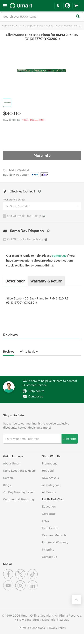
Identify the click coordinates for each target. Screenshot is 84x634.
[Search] (77, 16)
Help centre (36, 391)
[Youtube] (9, 589)
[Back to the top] (76, 599)
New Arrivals (50, 477)
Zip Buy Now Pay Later (18, 492)
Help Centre (50, 528)
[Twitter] (21, 578)
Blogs (7, 485)
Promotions (49, 463)
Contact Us (49, 556)
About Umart (11, 463)
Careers (8, 477)
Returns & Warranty (55, 542)
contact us (59, 255)
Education (49, 506)
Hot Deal (48, 470)
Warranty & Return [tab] (46, 280)
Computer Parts (34, 25)
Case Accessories (66, 25)
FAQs (45, 520)
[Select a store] (58, 5)
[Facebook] (9, 578)
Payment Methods (54, 535)
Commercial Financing (18, 499)
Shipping (48, 549)
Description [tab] (15, 280)
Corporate (49, 513)
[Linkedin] (33, 589)
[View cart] (76, 5)
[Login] (67, 5)
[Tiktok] (33, 578)
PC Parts (17, 25)
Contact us (35, 396)
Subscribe (70, 438)
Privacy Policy (56, 627)
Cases (49, 25)
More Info (42, 155)
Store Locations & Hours (19, 470)
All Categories (51, 485)
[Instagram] (21, 589)
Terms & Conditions (31, 627)
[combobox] (42, 16)
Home (5, 25)
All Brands (49, 492)
